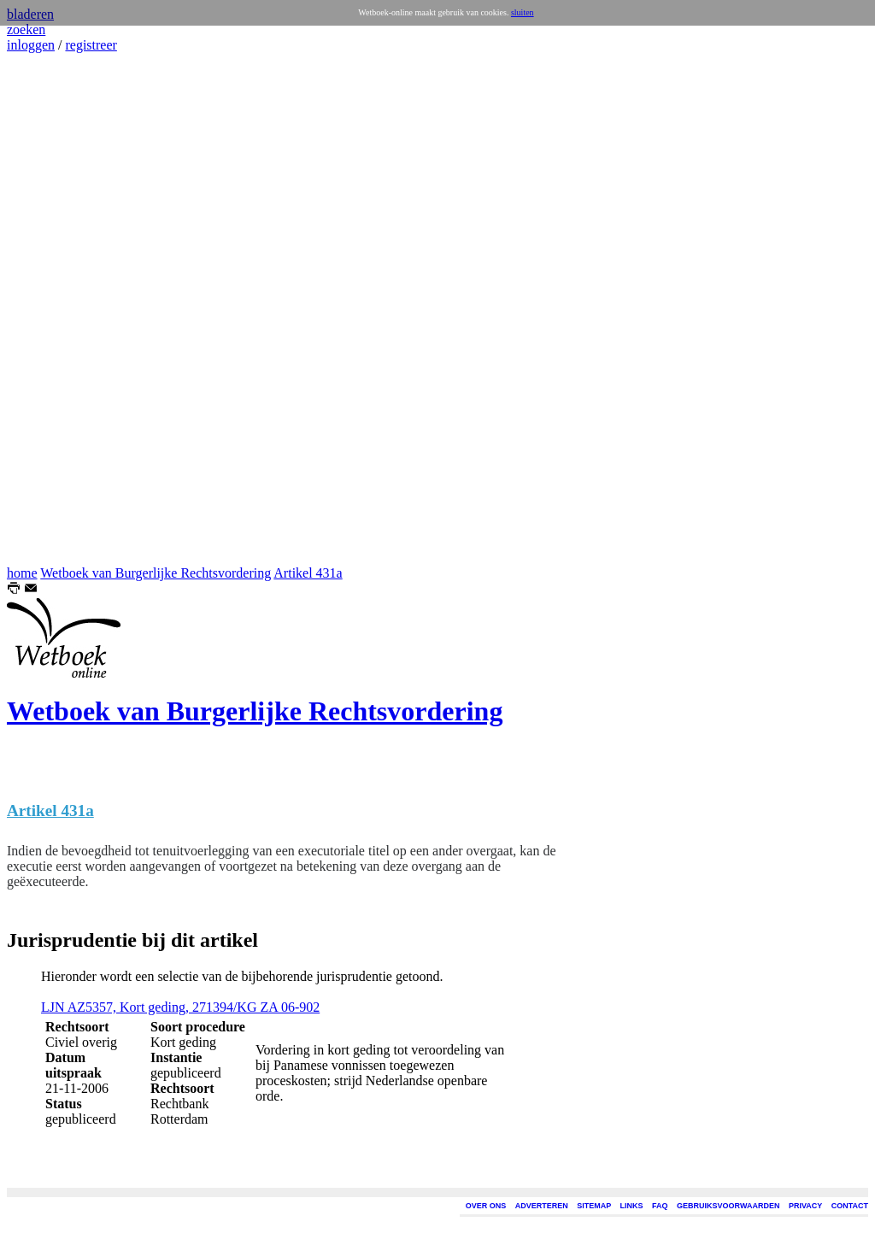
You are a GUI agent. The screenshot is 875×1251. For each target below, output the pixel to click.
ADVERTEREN (541, 1205)
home (22, 573)
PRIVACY (805, 1205)
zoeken (26, 29)
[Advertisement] (58, 309)
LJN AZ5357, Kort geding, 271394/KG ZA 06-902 (180, 1007)
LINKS (631, 1205)
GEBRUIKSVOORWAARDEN (728, 1205)
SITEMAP (594, 1205)
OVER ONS (486, 1205)
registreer (90, 45)
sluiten (522, 12)
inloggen (31, 45)
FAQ (660, 1205)
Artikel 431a (307, 573)
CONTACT (849, 1205)
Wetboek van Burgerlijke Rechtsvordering (155, 573)
